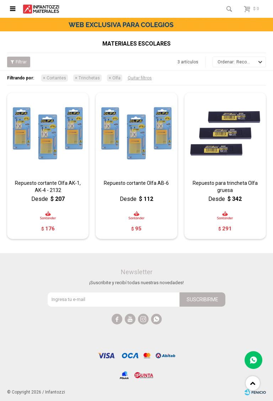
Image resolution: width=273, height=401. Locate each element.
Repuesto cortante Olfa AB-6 (136, 183)
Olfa (116, 77)
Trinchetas (89, 77)
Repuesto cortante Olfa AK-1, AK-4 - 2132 (48, 186)
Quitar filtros (140, 77)
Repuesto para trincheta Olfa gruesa (225, 186)
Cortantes (56, 77)
